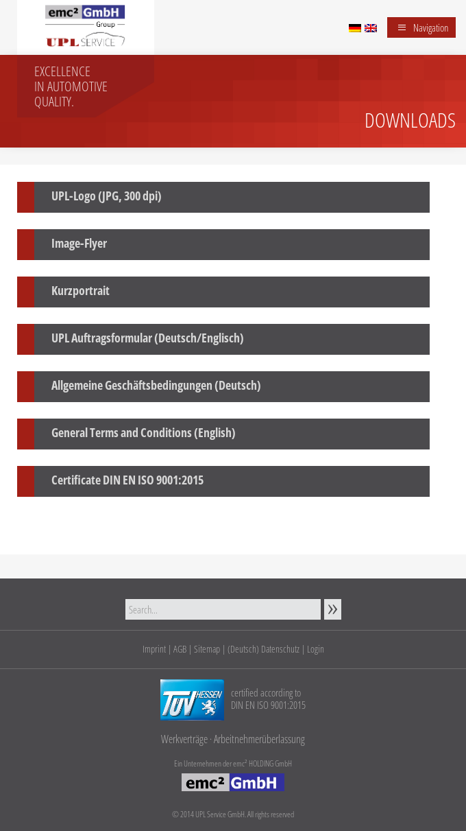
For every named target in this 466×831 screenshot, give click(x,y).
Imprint (154, 648)
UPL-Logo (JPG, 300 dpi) (106, 195)
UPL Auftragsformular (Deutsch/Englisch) (147, 337)
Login (315, 648)
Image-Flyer (79, 243)
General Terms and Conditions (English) (143, 432)
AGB (179, 648)
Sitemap (207, 648)
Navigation (430, 27)
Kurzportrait (80, 290)
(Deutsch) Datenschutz (263, 648)
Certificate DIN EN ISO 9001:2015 (127, 479)
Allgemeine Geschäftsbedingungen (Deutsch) (156, 385)
